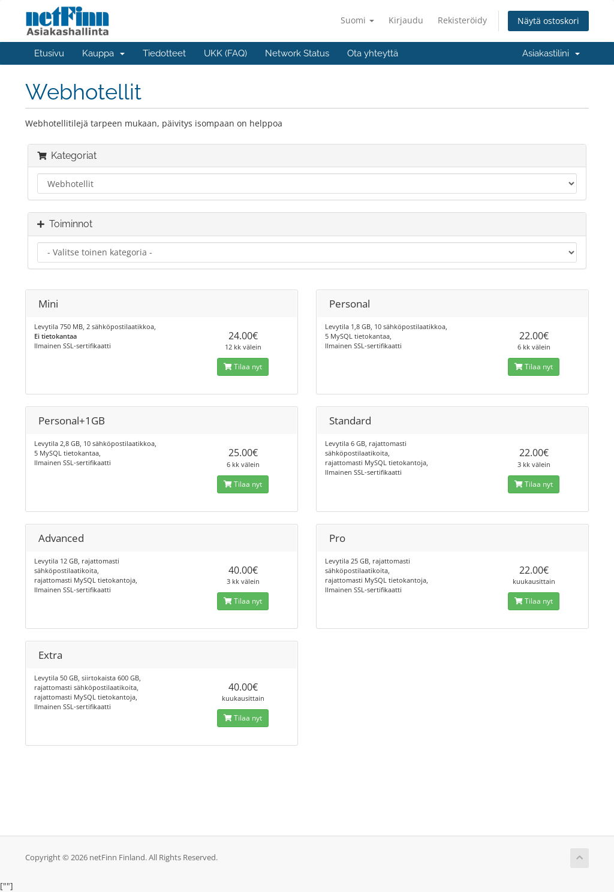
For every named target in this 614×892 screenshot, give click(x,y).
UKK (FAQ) (225, 53)
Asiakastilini (551, 53)
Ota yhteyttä (372, 53)
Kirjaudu (406, 20)
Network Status (297, 53)
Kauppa (103, 53)
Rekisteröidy (462, 20)
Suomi (357, 20)
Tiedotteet (164, 53)
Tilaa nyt (243, 366)
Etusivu (49, 53)
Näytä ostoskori (548, 20)
